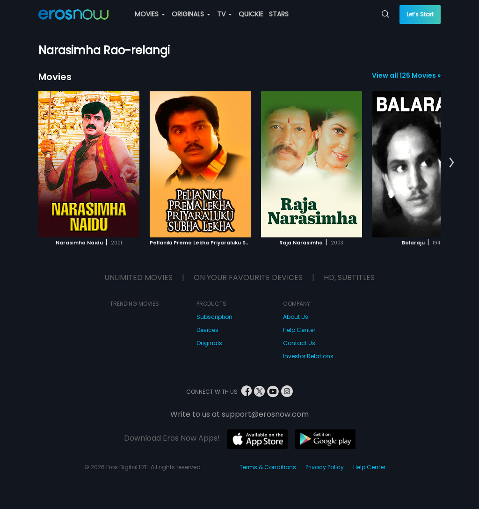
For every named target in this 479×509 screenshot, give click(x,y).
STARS (279, 14)
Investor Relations (308, 356)
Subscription (214, 317)
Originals (209, 343)
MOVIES (150, 14)
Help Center (299, 330)
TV (224, 14)
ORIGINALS (191, 14)
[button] (451, 163)
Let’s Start (420, 14)
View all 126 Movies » (406, 75)
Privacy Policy (324, 467)
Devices (207, 330)
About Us (295, 317)
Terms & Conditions (268, 467)
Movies (55, 76)
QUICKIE (251, 14)
